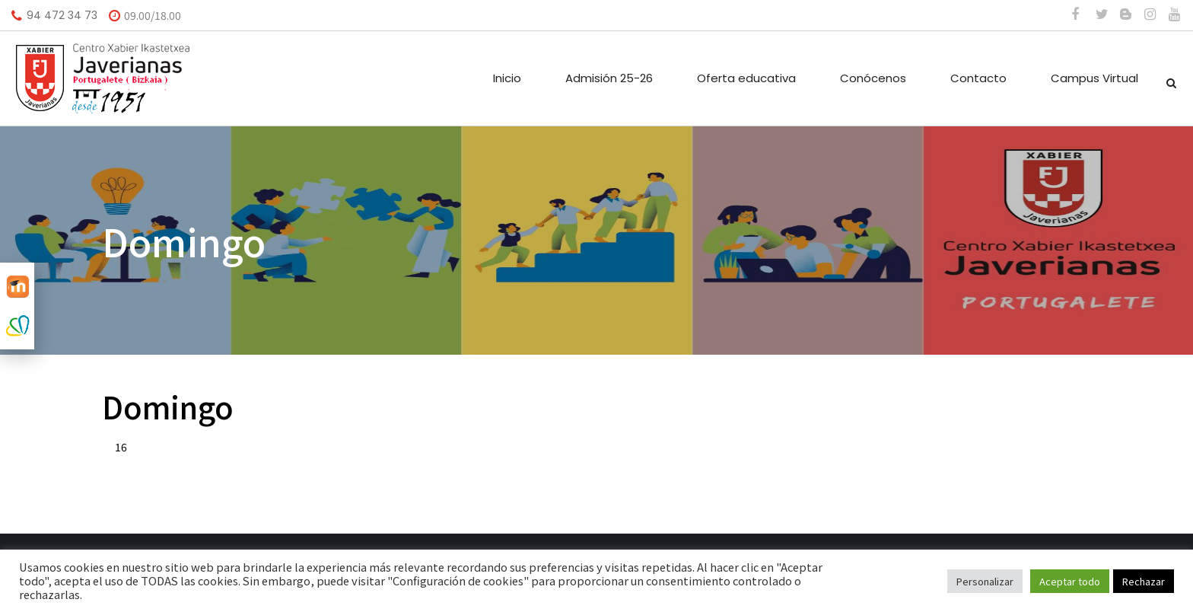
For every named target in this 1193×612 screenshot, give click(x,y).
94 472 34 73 (62, 15)
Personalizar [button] (984, 581)
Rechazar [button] (1143, 581)
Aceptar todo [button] (1069, 581)
